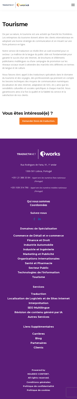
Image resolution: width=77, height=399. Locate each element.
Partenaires (39, 342)
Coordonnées (38, 205)
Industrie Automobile (38, 244)
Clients (38, 347)
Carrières (38, 333)
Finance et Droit (38, 240)
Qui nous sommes (38, 201)
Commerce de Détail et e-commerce (38, 235)
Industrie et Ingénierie (38, 249)
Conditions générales (39, 382)
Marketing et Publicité (38, 254)
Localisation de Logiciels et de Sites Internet (38, 298)
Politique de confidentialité (38, 386)
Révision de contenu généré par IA (38, 312)
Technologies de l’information (39, 272)
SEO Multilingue (39, 307)
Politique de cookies (38, 390)
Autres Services (38, 316)
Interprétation (38, 303)
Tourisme (38, 277)
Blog (38, 338)
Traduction (38, 293)
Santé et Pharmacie (38, 263)
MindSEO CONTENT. (39, 374)
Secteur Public (39, 267)
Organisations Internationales (39, 258)
